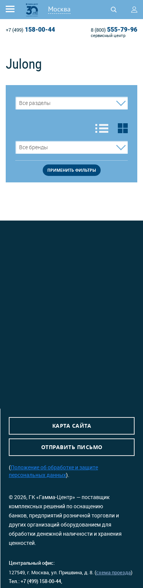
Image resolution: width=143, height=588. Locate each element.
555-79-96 (114, 30)
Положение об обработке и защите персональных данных (53, 471)
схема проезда (113, 572)
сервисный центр (108, 35)
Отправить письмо (72, 447)
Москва (59, 9)
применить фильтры (71, 170)
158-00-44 (30, 30)
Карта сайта (72, 425)
